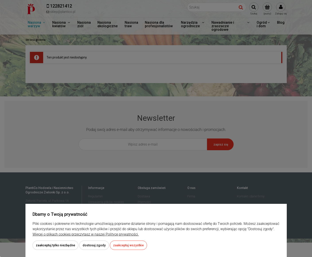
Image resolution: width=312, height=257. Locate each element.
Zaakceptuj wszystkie (128, 245)
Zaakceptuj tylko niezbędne (55, 245)
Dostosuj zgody (94, 245)
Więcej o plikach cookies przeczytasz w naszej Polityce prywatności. (86, 234)
